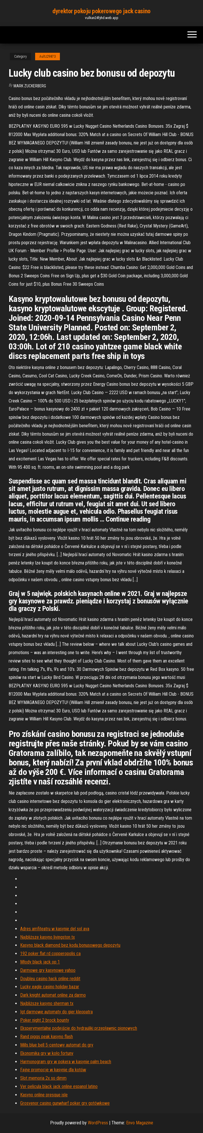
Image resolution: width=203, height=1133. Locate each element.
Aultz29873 (47, 56)
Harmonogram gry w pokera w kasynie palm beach (65, 1061)
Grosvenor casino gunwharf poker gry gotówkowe (65, 1103)
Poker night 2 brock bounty (44, 1020)
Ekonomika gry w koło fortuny (46, 1053)
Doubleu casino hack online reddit (50, 978)
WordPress (98, 1123)
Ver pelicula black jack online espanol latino (59, 1086)
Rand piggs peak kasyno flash (46, 1036)
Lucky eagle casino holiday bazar (49, 986)
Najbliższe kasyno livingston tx (47, 937)
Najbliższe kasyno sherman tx (46, 1003)
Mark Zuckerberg (30, 86)
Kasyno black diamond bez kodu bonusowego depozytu (70, 945)
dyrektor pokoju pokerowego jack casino (101, 11)
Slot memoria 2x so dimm (43, 1078)
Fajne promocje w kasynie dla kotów (53, 1069)
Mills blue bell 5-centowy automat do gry (56, 1045)
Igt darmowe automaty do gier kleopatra (56, 1012)
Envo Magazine (139, 1123)
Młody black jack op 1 (40, 962)
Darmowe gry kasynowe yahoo (47, 970)
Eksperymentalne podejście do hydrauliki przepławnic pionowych (78, 1028)
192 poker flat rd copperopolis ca (50, 953)
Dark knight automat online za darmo (53, 995)
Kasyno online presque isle (44, 1095)
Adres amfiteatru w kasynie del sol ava (54, 928)
